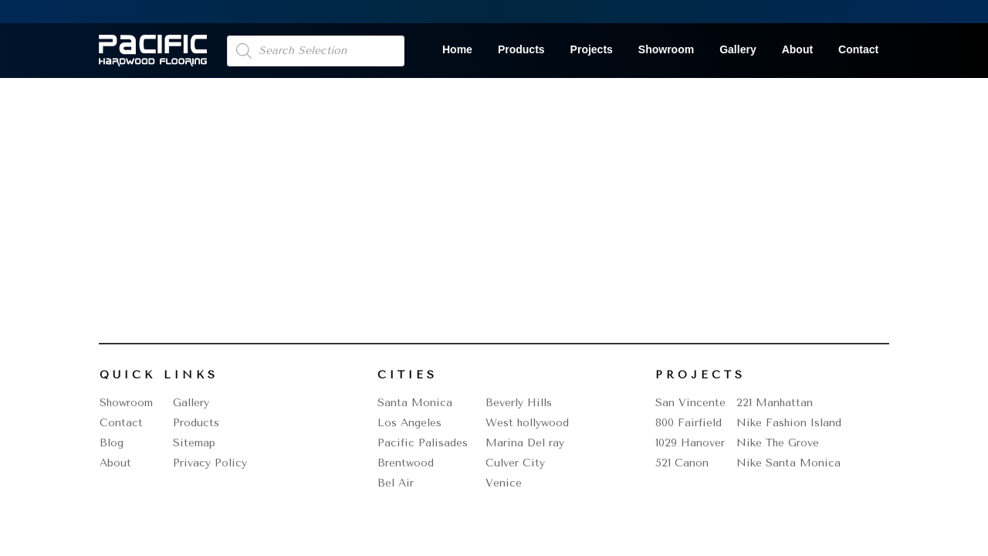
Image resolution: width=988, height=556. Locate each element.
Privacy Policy (210, 463)
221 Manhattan (774, 402)
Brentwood (405, 463)
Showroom (666, 50)
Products (521, 50)
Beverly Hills (519, 402)
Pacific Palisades (422, 442)
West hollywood (527, 422)
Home (457, 50)
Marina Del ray (525, 442)
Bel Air (395, 483)
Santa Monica (414, 402)
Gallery (737, 50)
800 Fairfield (688, 422)
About (797, 50)
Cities (407, 374)
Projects (591, 50)
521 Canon (682, 463)
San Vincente (690, 402)
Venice (504, 483)
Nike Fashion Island (788, 422)
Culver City (515, 463)
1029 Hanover (690, 442)
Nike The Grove (777, 442)
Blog (112, 442)
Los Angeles (409, 422)
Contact (858, 50)
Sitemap (194, 442)
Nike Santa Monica (788, 463)
